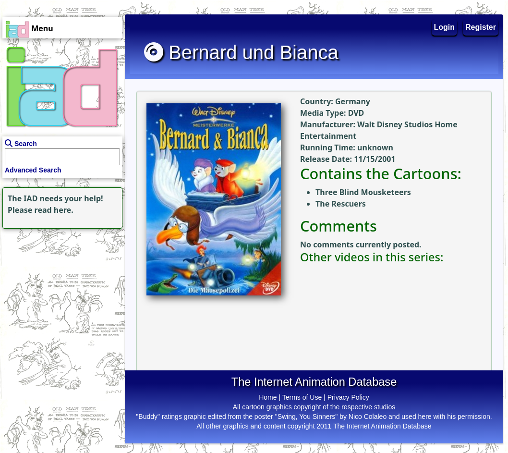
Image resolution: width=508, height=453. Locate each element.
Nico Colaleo (368, 416)
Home (268, 397)
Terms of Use (302, 397)
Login (444, 27)
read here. (54, 210)
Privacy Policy (348, 397)
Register (480, 27)
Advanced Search (33, 170)
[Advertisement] (60, 291)
